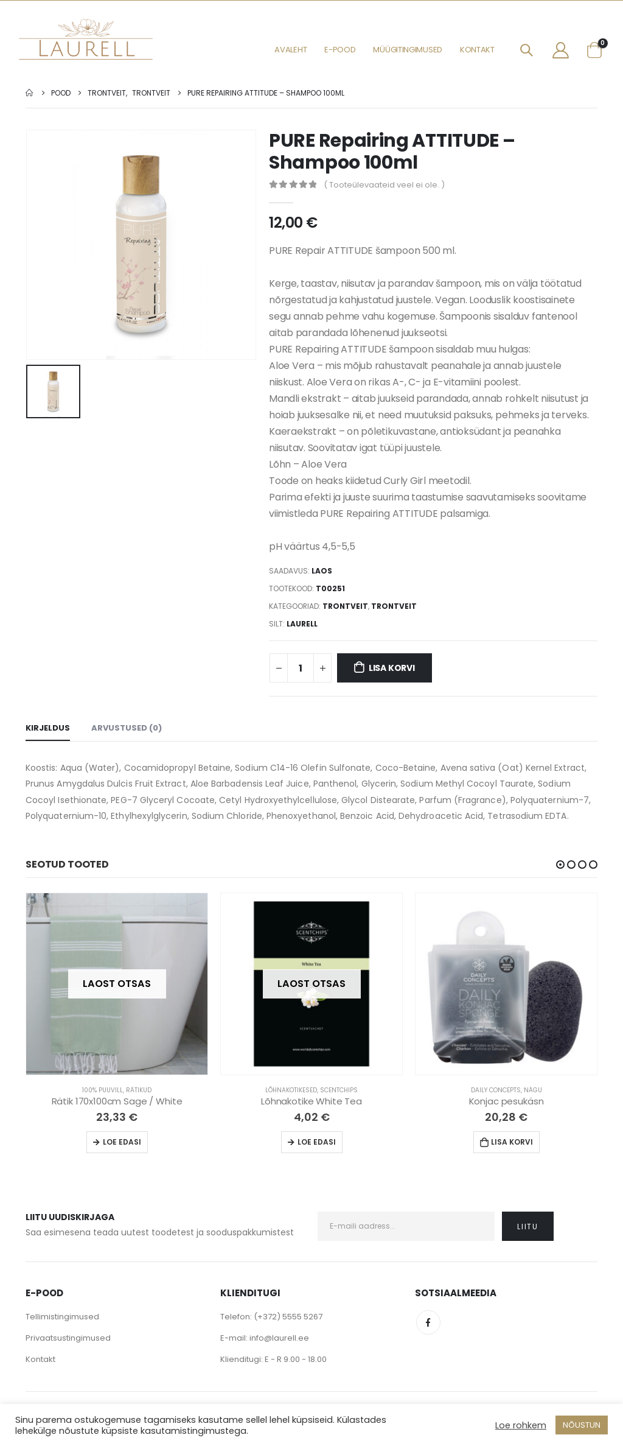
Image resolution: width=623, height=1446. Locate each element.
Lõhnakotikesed (291, 1090)
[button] (560, 864)
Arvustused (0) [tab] (126, 728)
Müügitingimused (407, 49)
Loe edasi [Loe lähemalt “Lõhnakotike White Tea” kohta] (317, 1142)
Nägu (533, 1090)
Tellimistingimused (62, 1316)
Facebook (428, 1322)
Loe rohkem (520, 1425)
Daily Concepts (496, 1090)
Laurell (302, 624)
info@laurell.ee (279, 1338)
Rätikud (138, 1090)
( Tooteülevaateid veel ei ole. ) (384, 185)
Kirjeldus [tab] (48, 728)
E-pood (339, 49)
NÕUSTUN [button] (581, 1425)
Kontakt (477, 49)
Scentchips (339, 1090)
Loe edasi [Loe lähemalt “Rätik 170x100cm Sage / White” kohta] (122, 1142)
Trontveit (345, 606)
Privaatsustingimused (68, 1338)
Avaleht (290, 49)
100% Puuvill (102, 1090)
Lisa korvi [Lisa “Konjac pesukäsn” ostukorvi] (512, 1142)
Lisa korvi (392, 668)
